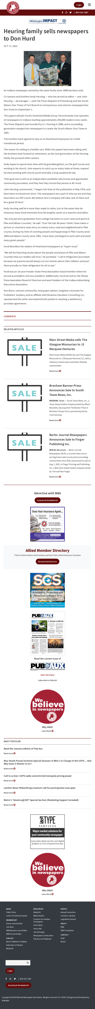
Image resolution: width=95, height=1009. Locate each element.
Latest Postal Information (16, 916)
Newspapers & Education (43, 935)
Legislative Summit (68, 919)
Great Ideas (38, 925)
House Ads (37, 928)
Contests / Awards (68, 916)
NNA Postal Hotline (13, 934)
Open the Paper (47, 675)
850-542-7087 (25, 979)
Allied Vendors (38, 916)
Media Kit (9, 948)
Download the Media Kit (47, 500)
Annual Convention (68, 912)
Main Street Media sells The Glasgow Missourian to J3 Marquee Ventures (68, 344)
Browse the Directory (47, 561)
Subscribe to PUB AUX (47, 680)
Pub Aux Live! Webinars (42, 939)
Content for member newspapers (41, 920)
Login (78, 5)
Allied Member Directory (47, 550)
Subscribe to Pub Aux (14, 945)
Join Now (10, 927)
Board (63, 941)
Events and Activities (14, 923)
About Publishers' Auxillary (16, 941)
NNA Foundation (67, 930)
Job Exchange (39, 932)
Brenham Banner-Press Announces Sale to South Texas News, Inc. (66, 390)
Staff (62, 938)
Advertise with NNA (47, 493)
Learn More (48, 731)
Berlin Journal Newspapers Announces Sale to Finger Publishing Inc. (68, 439)
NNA (62, 927)
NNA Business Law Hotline (16, 930)
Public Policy (11, 912)
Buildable (5, 1000)
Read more (55, 371)
